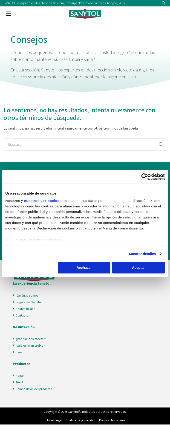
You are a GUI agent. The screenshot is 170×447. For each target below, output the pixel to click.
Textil (19, 382)
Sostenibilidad (25, 309)
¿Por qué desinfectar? (31, 339)
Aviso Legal (54, 420)
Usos (19, 352)
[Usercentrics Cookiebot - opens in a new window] (144, 176)
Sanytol (85, 13)
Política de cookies (112, 420)
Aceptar (138, 267)
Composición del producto (34, 389)
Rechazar (84, 267)
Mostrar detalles (142, 254)
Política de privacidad (80, 420)
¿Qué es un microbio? (30, 345)
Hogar (20, 375)
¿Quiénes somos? (28, 295)
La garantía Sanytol (29, 302)
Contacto (22, 315)
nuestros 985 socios (41, 201)
